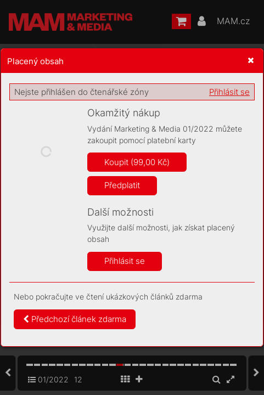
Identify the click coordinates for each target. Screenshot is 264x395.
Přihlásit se (229, 92)
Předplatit (122, 185)
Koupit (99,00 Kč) (137, 162)
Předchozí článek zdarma (74, 319)
